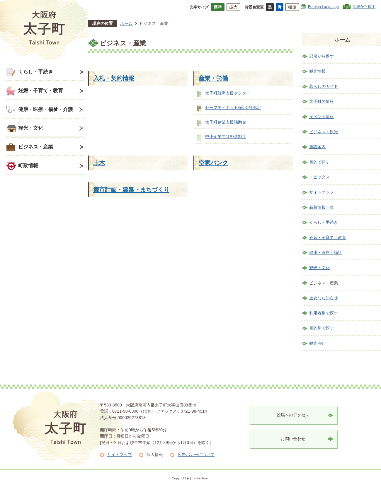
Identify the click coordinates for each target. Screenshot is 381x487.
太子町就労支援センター (227, 93)
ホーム (126, 23)
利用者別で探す (323, 313)
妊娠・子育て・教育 (40, 90)
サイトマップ (321, 192)
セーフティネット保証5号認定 (233, 107)
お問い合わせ (293, 438)
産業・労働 (213, 78)
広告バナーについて (196, 454)
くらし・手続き (35, 72)
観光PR (316, 343)
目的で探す (319, 162)
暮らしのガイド (323, 86)
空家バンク (213, 163)
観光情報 (317, 71)
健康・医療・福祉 (325, 252)
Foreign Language (323, 6)
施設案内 (317, 146)
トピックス (319, 177)
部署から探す (364, 6)
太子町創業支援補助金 (225, 122)
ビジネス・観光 (323, 131)
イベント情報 (321, 116)
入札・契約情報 (113, 78)
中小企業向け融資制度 (225, 136)
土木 (99, 163)
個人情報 (155, 454)
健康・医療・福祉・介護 (45, 109)
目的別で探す (321, 328)
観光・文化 (30, 128)
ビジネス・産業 (35, 147)
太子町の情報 (321, 101)
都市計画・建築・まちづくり (131, 189)
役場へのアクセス (293, 415)
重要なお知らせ (323, 297)
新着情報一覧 (321, 207)
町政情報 (28, 165)
